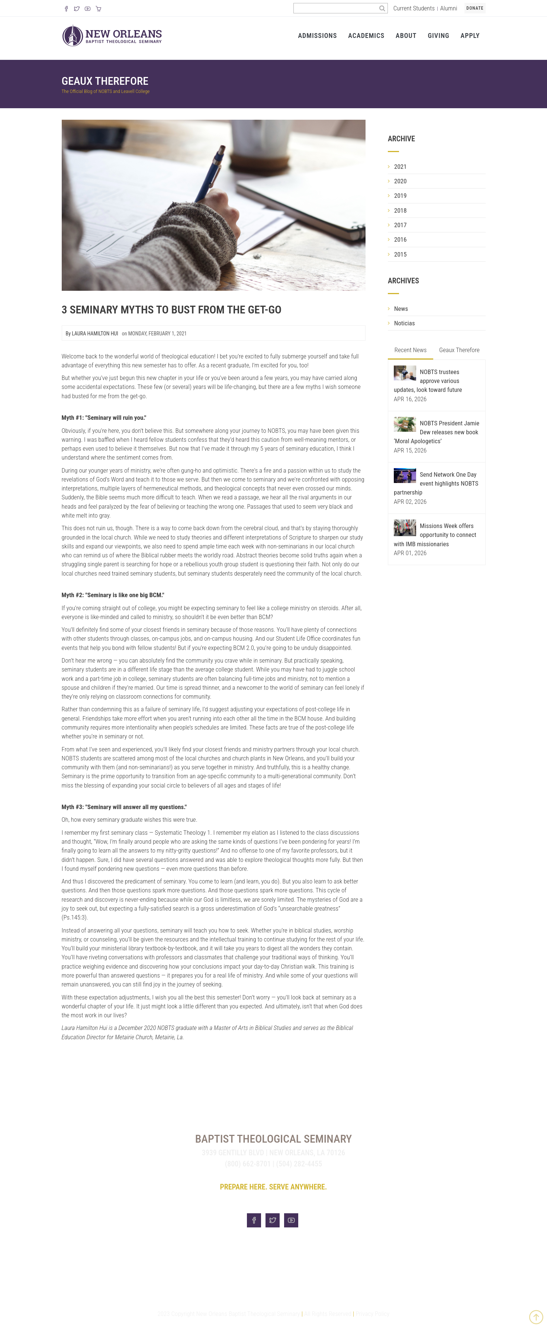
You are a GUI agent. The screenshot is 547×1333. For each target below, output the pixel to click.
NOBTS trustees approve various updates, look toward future (428, 381)
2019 (400, 195)
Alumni (448, 8)
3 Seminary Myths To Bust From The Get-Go (172, 309)
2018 (400, 210)
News (401, 308)
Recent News (411, 350)
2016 (400, 239)
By (92, 334)
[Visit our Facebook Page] (66, 9)
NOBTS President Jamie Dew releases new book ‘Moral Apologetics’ (436, 432)
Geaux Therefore (105, 80)
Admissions (317, 35)
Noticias (404, 323)
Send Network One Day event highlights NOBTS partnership (436, 483)
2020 (400, 181)
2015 (400, 254)
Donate (474, 8)
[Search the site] (335, 8)
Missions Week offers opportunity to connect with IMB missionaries (435, 535)
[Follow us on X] (77, 9)
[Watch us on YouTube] (87, 9)
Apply (470, 35)
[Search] (382, 8)
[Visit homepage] (112, 35)
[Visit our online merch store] (98, 9)
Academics (366, 35)
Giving (438, 35)
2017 (400, 225)
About (406, 35)
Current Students (414, 8)
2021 (400, 166)
